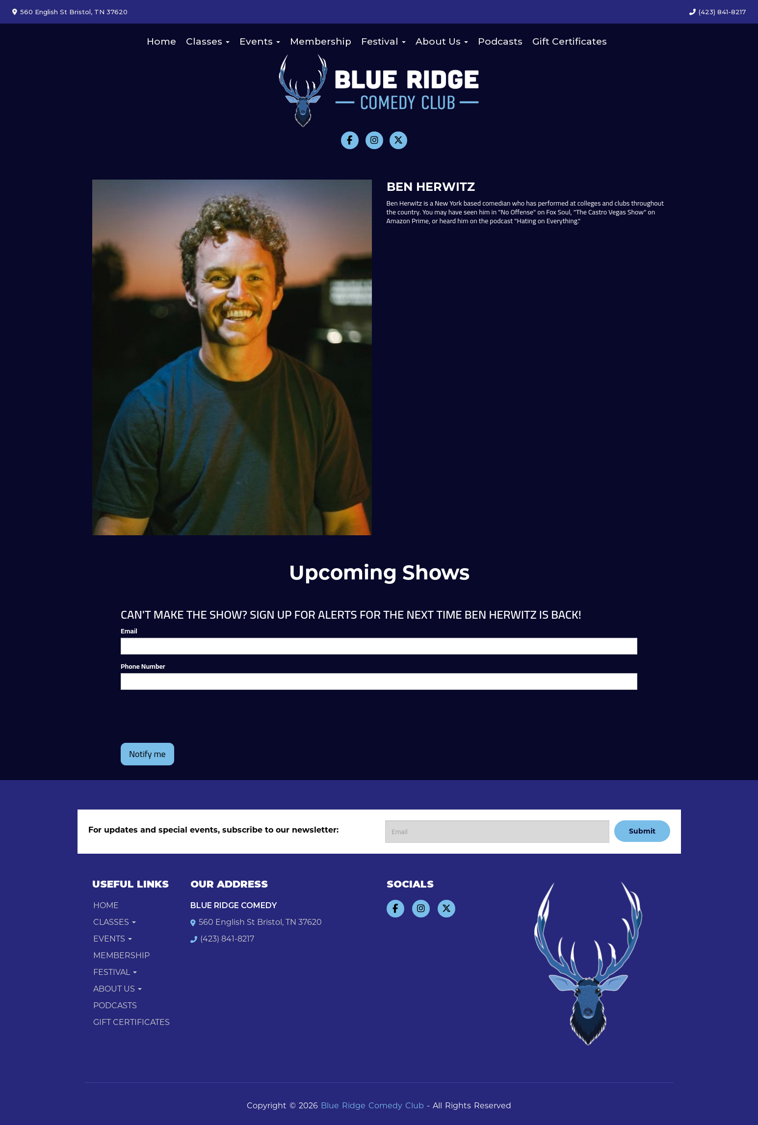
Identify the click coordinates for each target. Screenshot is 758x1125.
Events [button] (259, 41)
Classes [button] (208, 41)
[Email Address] (497, 831)
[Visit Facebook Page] (350, 140)
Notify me (147, 754)
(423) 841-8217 (722, 12)
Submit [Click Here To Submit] (642, 831)
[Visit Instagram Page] (374, 140)
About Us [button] (442, 41)
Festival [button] (383, 41)
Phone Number (143, 666)
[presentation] (195, 716)
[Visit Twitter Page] (398, 140)
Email (129, 631)
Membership (320, 41)
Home (161, 41)
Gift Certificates (569, 41)
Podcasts (500, 41)
